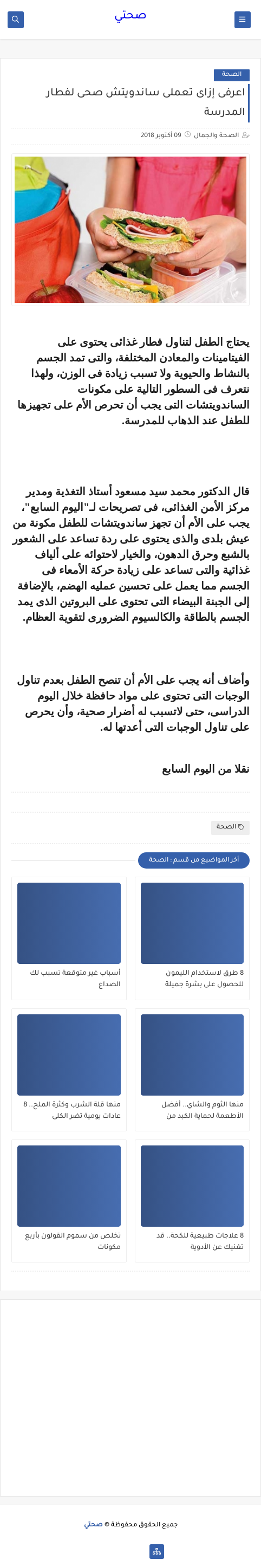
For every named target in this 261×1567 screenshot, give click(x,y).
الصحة (232, 75)
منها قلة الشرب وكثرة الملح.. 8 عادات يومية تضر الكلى (72, 1111)
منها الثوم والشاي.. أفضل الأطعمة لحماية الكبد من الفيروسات (202, 1111)
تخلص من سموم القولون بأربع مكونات (73, 1242)
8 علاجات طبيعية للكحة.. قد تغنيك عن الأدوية (200, 1242)
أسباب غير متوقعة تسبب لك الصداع (75, 979)
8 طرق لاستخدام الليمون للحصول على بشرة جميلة (204, 979)
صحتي (130, 17)
